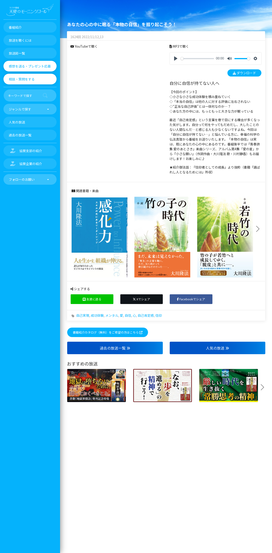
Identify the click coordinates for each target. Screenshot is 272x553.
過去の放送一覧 (115, 348)
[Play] (175, 58)
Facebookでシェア (191, 299)
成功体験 (97, 315)
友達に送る (92, 299)
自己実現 (82, 315)
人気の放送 (217, 348)
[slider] (197, 58)
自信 (128, 315)
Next (259, 228)
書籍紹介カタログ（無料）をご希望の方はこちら (107, 332)
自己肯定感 (146, 315)
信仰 (158, 315)
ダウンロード (244, 73)
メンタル (111, 315)
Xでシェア (141, 299)
